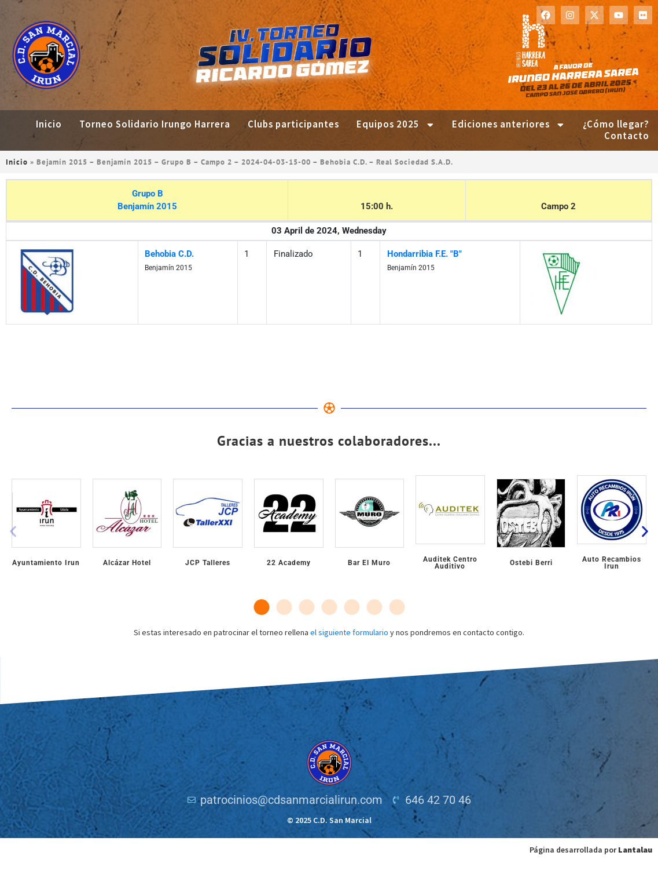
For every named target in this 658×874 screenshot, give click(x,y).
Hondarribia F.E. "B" (424, 254)
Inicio (49, 124)
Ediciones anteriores (508, 124)
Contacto (626, 136)
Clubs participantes (293, 124)
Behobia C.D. (169, 254)
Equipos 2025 (395, 124)
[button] (13, 532)
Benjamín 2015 (147, 206)
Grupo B (147, 193)
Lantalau (635, 849)
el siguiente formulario (349, 632)
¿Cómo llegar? (616, 124)
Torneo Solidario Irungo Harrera (154, 124)
